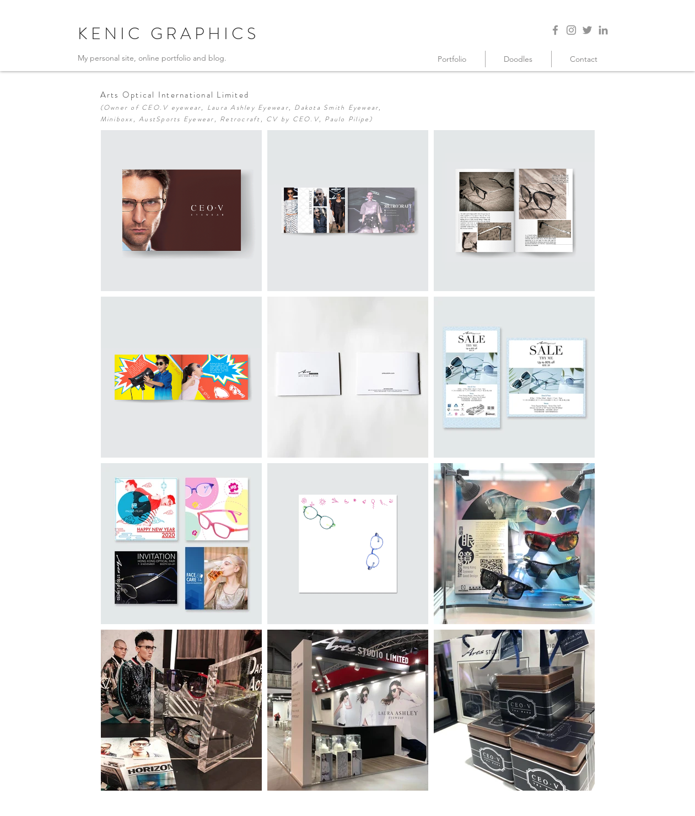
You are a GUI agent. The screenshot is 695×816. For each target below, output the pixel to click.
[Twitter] (587, 30)
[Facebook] (555, 30)
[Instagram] (571, 30)
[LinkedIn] (603, 30)
